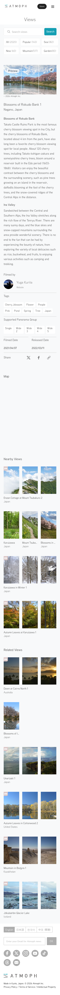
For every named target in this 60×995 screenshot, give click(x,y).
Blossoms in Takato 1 (48, 542)
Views (30, 19)
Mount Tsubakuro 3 (30, 542)
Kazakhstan (10, 871)
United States (10, 826)
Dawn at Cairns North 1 (16, 688)
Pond (17, 310)
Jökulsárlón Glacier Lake (16, 913)
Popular (30, 42)
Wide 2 (18, 330)
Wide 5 (50, 330)
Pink (7, 310)
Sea (49, 42)
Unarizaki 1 (9, 778)
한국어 (31, 929)
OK (51, 941)
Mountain (30, 50)
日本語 (20, 929)
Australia (8, 692)
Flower (30, 304)
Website (20, 287)
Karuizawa (9, 542)
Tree (37, 310)
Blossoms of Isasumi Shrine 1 (11, 733)
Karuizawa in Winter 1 (15, 587)
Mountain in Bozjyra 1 (15, 868)
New (11, 50)
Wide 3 (29, 330)
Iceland (7, 916)
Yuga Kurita (24, 282)
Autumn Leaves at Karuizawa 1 (20, 632)
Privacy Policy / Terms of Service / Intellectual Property (30, 986)
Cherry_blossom (13, 304)
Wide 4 (39, 330)
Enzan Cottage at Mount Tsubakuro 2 (23, 497)
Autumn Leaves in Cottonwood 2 (21, 823)
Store (42, 6)
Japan (18, 109)
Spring (27, 310)
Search (50, 31)
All (11, 42)
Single (8, 328)
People (41, 304)
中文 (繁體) (44, 929)
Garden (50, 50)
